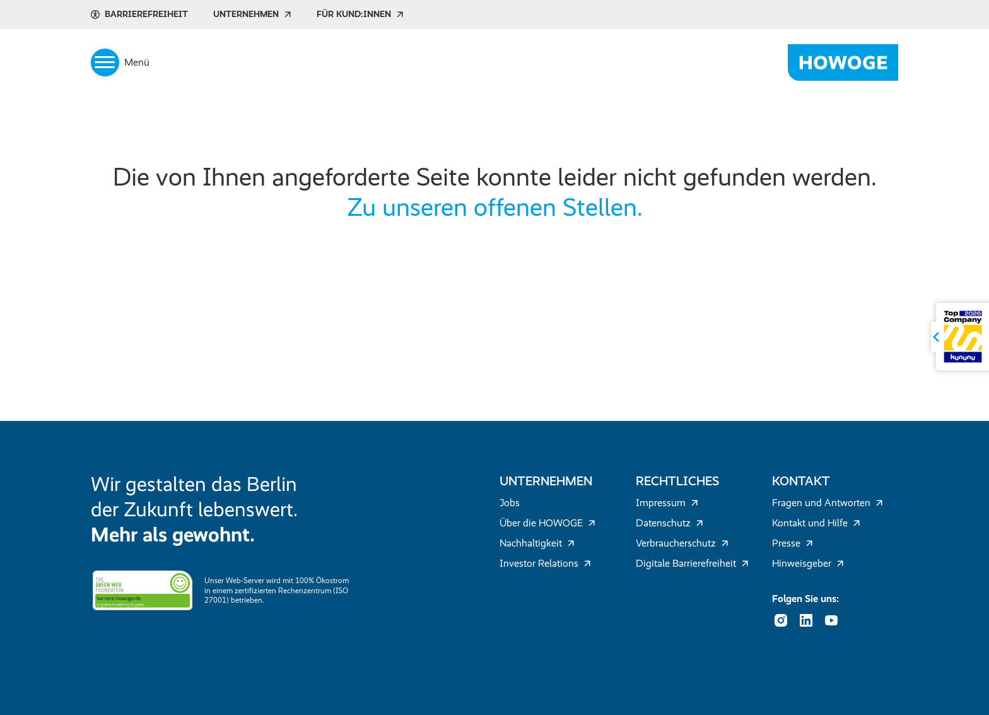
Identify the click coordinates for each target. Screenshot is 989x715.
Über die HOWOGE (547, 523)
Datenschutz (669, 523)
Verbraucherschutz (682, 543)
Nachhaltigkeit (537, 543)
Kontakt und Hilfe (816, 523)
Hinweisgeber (808, 563)
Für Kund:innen (360, 14)
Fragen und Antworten (827, 503)
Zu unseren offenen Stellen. (495, 207)
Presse (792, 543)
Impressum (667, 503)
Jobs (510, 503)
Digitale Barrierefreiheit (692, 563)
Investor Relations (545, 563)
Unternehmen (252, 14)
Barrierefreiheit (139, 14)
